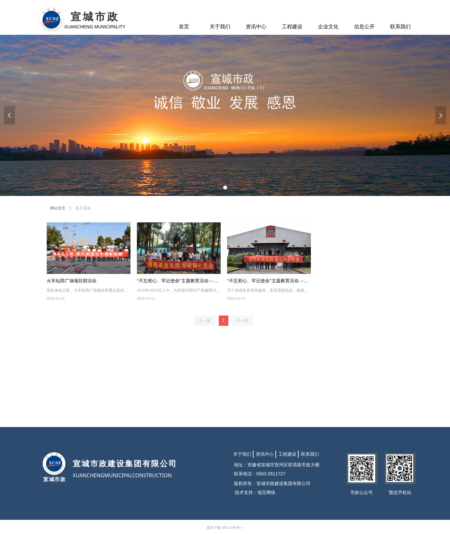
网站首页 (57, 208)
